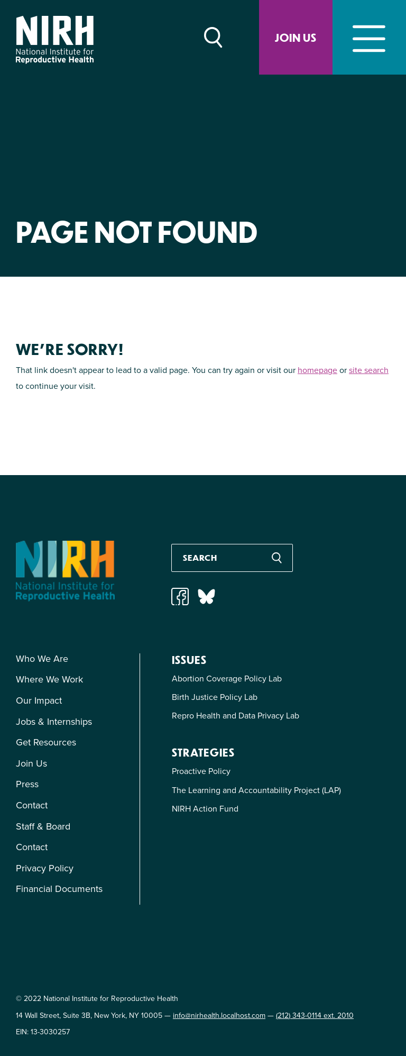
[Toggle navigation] (369, 37)
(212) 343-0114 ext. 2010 (315, 1015)
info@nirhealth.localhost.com (219, 1015)
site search (369, 370)
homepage (317, 370)
